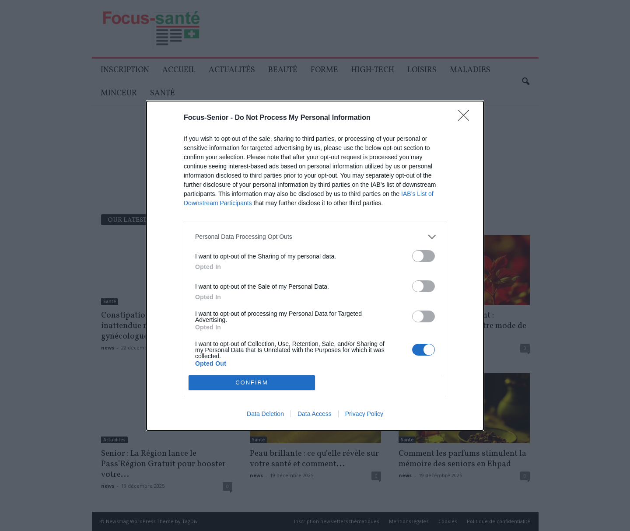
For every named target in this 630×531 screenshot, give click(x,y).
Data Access (315, 413)
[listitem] (315, 236)
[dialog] (315, 265)
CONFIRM (251, 382)
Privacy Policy (364, 413)
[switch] (423, 256)
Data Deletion (265, 413)
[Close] (466, 118)
